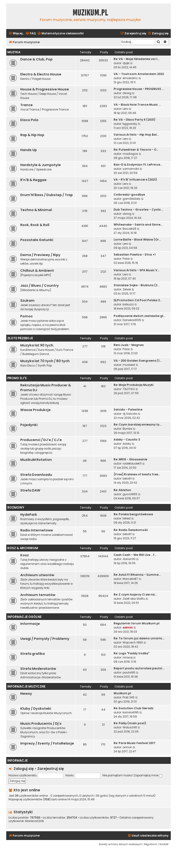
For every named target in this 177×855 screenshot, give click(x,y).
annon (127, 747)
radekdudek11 (132, 463)
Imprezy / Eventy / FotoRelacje (47, 743)
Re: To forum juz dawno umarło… (139, 638)
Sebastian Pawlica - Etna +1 (135, 254)
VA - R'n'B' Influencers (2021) (135, 180)
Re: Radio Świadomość (131, 530)
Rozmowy (15, 507)
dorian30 (129, 559)
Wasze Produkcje (35, 410)
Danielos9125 (132, 320)
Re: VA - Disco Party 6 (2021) (134, 120)
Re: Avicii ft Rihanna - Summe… (137, 575)
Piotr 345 (129, 697)
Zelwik (127, 289)
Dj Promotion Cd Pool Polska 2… (138, 300)
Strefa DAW (30, 490)
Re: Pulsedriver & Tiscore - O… (136, 150)
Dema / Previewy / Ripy (40, 255)
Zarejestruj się (50, 768)
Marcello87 (130, 579)
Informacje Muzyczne (26, 686)
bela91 (127, 478)
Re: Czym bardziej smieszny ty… (137, 424)
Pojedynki (29, 425)
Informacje (30, 623)
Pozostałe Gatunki (36, 240)
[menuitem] (31, 33)
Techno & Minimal (36, 210)
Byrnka (127, 429)
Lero (125, 109)
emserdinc (130, 78)
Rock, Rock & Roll (34, 225)
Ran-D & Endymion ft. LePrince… (138, 165)
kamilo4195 (131, 712)
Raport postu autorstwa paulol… (139, 668)
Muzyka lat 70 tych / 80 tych (45, 361)
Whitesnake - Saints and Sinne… (138, 224)
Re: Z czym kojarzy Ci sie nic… (135, 594)
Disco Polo (29, 120)
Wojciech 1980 (133, 642)
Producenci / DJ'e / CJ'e (41, 440)
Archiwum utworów (37, 575)
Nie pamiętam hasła (117, 775)
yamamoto (131, 169)
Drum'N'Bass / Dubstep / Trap (46, 195)
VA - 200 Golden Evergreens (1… (138, 361)
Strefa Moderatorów (38, 668)
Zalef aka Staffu (134, 599)
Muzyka (13, 52)
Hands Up (28, 150)
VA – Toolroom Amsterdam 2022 (139, 74)
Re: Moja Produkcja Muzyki (133, 385)
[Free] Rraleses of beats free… (137, 474)
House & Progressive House (44, 89)
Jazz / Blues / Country (39, 285)
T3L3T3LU (129, 389)
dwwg (127, 93)
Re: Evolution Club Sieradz (133, 708)
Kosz (24, 555)
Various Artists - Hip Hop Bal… (136, 135)
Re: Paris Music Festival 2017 (134, 743)
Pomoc (26, 316)
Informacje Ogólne (24, 617)
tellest (127, 518)
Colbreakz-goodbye (129, 195)
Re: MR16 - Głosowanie (130, 459)
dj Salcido (130, 414)
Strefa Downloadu (36, 474)
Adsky (127, 444)
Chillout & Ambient (37, 270)
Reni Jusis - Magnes (129, 345)
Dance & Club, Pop (36, 59)
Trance (26, 105)
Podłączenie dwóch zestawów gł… (139, 316)
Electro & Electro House (40, 74)
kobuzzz (128, 304)
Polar (126, 259)
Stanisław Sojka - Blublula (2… (136, 285)
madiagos (130, 154)
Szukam (27, 300)
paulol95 (129, 672)
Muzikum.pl (90, 12)
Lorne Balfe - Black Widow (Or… (137, 239)
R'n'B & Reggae (33, 180)
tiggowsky (130, 124)
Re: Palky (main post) (130, 723)
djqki (126, 63)
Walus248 (130, 727)
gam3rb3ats (131, 199)
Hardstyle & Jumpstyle (40, 165)
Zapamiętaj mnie (148, 775)
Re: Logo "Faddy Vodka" (131, 653)
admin (128, 627)
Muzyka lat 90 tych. (37, 345)
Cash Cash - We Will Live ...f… (135, 555)
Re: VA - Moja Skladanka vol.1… (136, 59)
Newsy (26, 693)
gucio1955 (130, 494)
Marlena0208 (34, 821)
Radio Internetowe (36, 530)
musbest (129, 365)
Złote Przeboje (20, 338)
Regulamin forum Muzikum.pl (136, 623)
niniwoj (128, 657)
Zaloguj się (24, 768)
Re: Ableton (122, 490)
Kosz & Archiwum (22, 548)
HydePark (28, 514)
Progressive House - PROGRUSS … (139, 89)
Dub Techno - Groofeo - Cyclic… (138, 210)
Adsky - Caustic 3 (127, 439)
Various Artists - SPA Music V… (136, 270)
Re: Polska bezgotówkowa (133, 514)
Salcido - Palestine (128, 409)
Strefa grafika (32, 653)
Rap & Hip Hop (32, 135)
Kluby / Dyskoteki (35, 708)
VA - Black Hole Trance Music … (137, 105)
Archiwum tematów (37, 595)
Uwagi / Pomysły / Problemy (44, 638)
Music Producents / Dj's (41, 723)
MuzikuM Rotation (36, 459)
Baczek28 (129, 229)
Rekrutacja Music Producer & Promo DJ (45, 387)
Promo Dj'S (17, 378)
